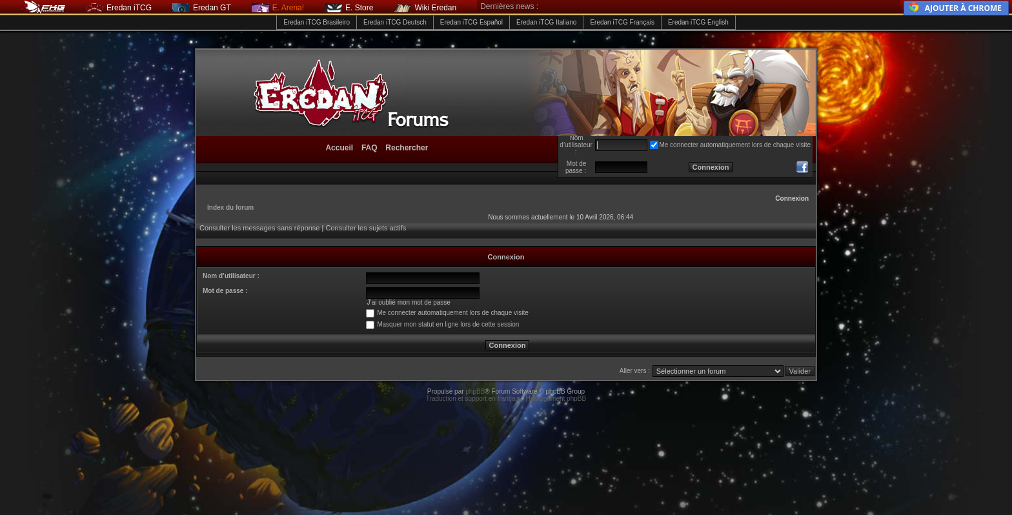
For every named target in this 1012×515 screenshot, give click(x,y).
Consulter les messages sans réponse (259, 228)
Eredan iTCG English (698, 22)
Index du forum (230, 207)
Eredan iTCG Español (471, 22)
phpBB (475, 391)
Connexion (792, 198)
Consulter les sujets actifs (365, 228)
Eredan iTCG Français (622, 22)
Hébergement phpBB (556, 398)
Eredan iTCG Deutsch (395, 22)
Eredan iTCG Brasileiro (316, 22)
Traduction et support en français (473, 398)
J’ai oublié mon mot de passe (408, 302)
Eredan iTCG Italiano (546, 22)
